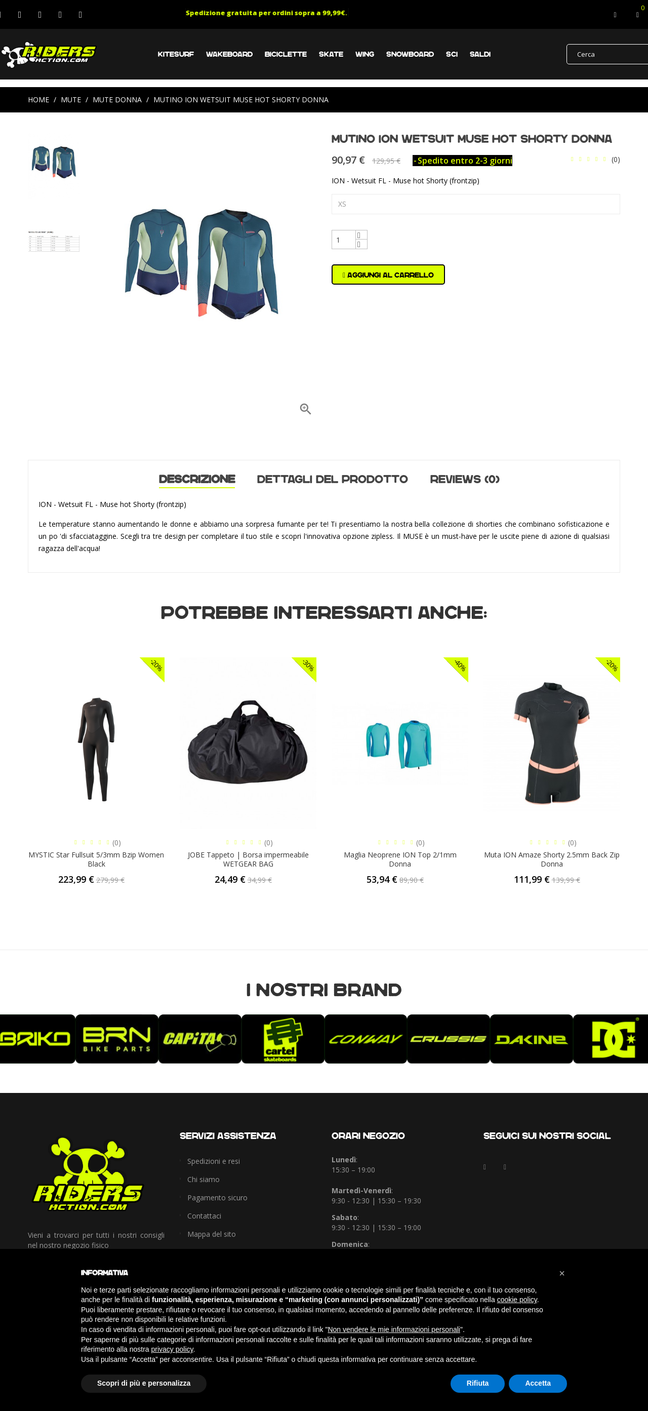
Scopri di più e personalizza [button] (143, 1383)
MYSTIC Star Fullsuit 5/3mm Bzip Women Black (96, 859)
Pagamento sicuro (217, 1197)
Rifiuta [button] (478, 1383)
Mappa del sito (211, 1234)
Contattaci (204, 1216)
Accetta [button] (538, 1383)
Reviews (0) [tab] (465, 479)
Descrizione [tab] (197, 480)
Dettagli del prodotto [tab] (332, 479)
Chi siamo (203, 1179)
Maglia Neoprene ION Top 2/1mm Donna (400, 859)
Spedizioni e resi (213, 1161)
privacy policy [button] (172, 1349)
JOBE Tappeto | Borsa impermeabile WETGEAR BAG (248, 859)
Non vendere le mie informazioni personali (394, 1329)
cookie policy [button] (517, 1300)
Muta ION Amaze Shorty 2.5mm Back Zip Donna (552, 859)
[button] (562, 1273)
